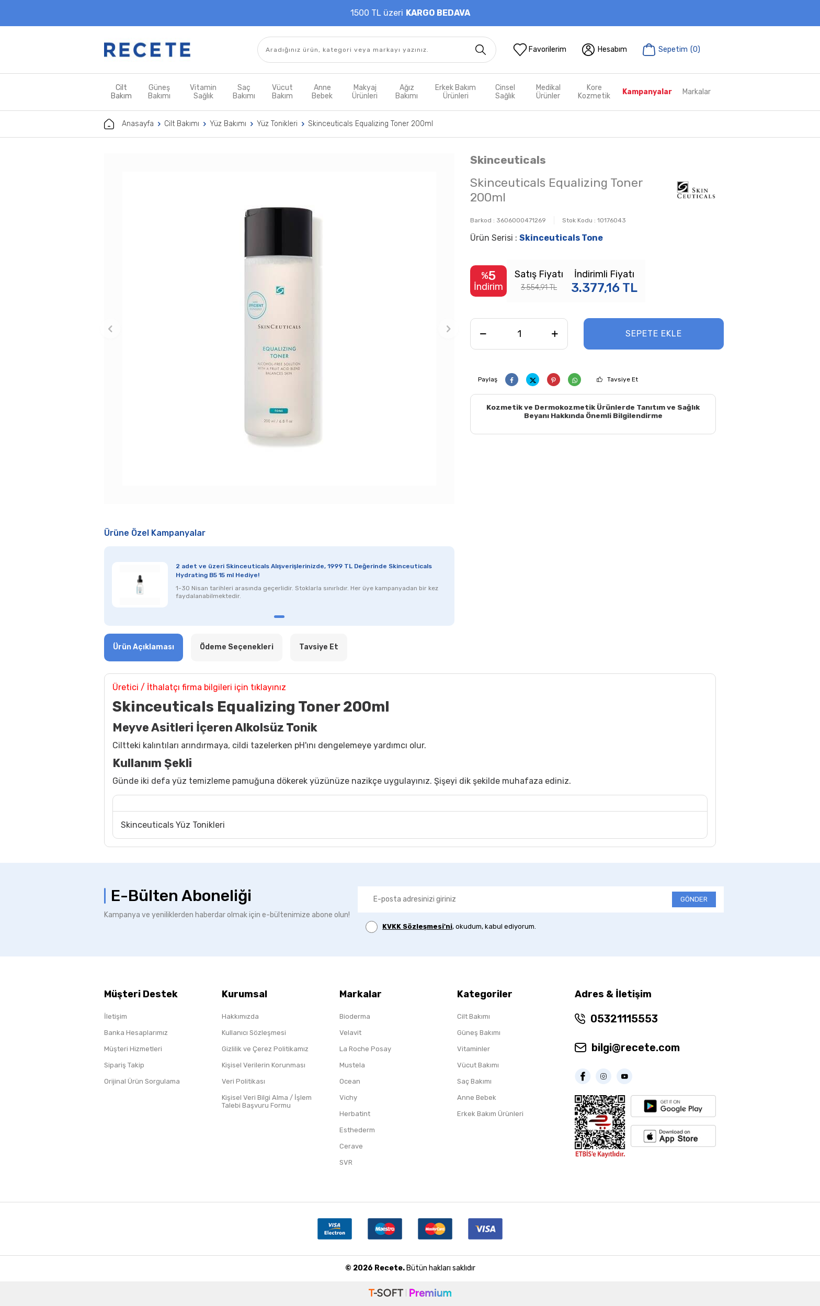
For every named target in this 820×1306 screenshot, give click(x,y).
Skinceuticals (508, 159)
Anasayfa (129, 124)
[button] (110, 329)
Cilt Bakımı (181, 123)
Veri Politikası (243, 1081)
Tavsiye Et (622, 379)
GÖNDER (694, 899)
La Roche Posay (365, 1049)
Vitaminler (473, 1049)
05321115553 (624, 1018)
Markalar (696, 91)
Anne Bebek (322, 91)
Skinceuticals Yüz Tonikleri (173, 825)
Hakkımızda (240, 1016)
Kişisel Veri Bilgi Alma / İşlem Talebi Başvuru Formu (267, 1101)
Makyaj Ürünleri (365, 91)
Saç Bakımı (244, 91)
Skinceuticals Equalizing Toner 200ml (370, 123)
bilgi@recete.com (635, 1047)
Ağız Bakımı (406, 91)
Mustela (352, 1065)
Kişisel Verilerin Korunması (263, 1065)
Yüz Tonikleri (277, 123)
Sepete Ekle (653, 334)
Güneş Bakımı (159, 91)
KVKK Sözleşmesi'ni (417, 926)
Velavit (350, 1033)
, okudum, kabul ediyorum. (451, 927)
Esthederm (357, 1130)
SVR (345, 1162)
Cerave (351, 1146)
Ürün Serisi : (536, 238)
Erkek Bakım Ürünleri (455, 91)
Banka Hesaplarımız (136, 1033)
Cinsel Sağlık (505, 91)
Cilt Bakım (121, 91)
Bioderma (354, 1016)
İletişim (115, 1016)
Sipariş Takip (124, 1065)
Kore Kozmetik (594, 91)
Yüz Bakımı (228, 123)
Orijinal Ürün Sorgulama (142, 1081)
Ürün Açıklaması (143, 647)
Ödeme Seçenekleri (237, 647)
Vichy (348, 1097)
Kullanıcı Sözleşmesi (254, 1033)
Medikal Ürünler (548, 91)
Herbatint (354, 1114)
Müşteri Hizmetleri (133, 1049)
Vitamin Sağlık (203, 91)
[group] (279, 328)
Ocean (349, 1081)
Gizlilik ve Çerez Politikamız (265, 1049)
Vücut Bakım (282, 91)
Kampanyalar (647, 91)
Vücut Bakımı (478, 1065)
